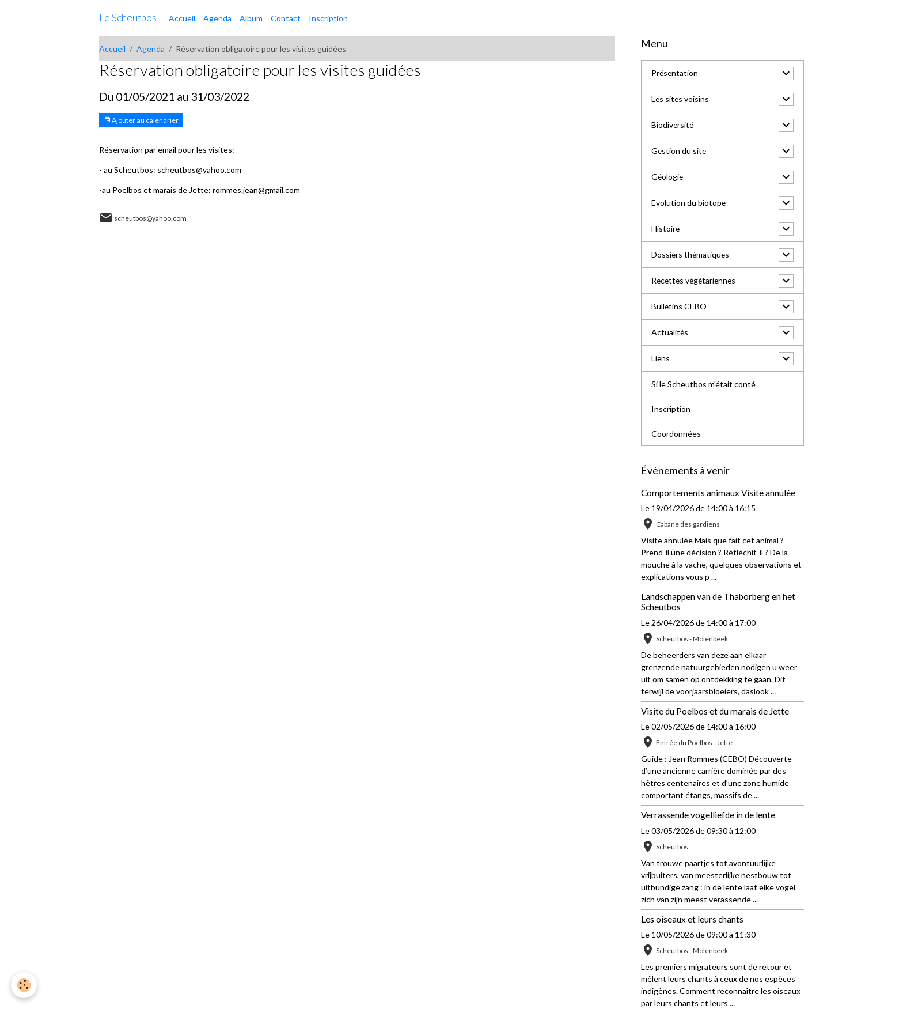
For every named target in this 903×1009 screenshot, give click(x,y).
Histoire (665, 229)
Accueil (182, 18)
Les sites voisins (680, 99)
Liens (660, 359)
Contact (286, 18)
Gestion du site (679, 151)
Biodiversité (673, 125)
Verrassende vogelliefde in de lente (708, 815)
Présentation (675, 73)
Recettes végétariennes (695, 281)
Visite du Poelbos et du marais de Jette (715, 711)
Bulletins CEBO (679, 307)
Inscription (328, 18)
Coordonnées (676, 434)
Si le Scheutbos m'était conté (703, 384)
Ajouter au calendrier (141, 120)
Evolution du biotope (688, 203)
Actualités (670, 333)
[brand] (128, 17)
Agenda (217, 18)
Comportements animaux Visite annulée (718, 493)
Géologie (667, 177)
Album (251, 18)
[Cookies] (24, 985)
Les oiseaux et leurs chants (692, 919)
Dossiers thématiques (691, 255)
